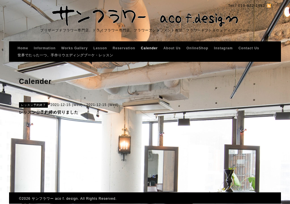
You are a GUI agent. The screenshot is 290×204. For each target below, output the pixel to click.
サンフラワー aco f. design (55, 199)
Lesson (100, 48)
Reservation (124, 48)
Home (23, 48)
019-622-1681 (251, 5)
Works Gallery (74, 48)
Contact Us (248, 48)
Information (45, 48)
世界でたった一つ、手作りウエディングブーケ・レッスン (65, 55)
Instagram (223, 48)
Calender (149, 48)
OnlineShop (197, 48)
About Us (172, 48)
